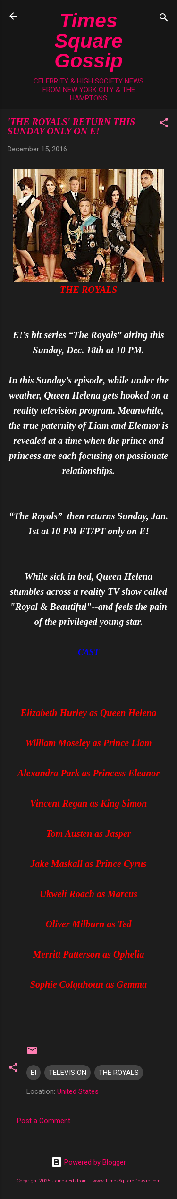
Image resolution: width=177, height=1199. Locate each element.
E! (33, 1072)
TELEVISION (67, 1072)
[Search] (163, 19)
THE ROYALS (119, 1072)
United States (78, 1091)
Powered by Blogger (88, 1162)
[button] (163, 124)
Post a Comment (43, 1120)
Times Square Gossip (88, 40)
